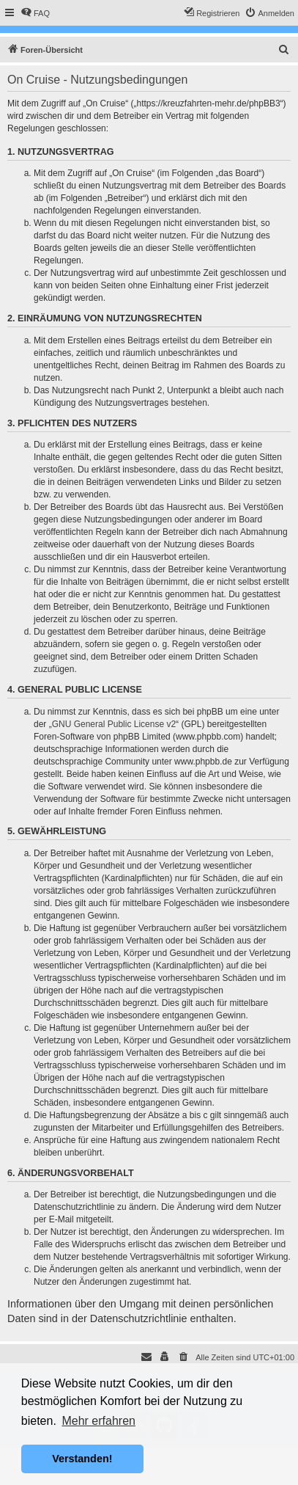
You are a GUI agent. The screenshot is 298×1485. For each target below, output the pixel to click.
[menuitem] (35, 13)
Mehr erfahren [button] (98, 1421)
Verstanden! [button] (82, 1458)
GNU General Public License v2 (114, 724)
